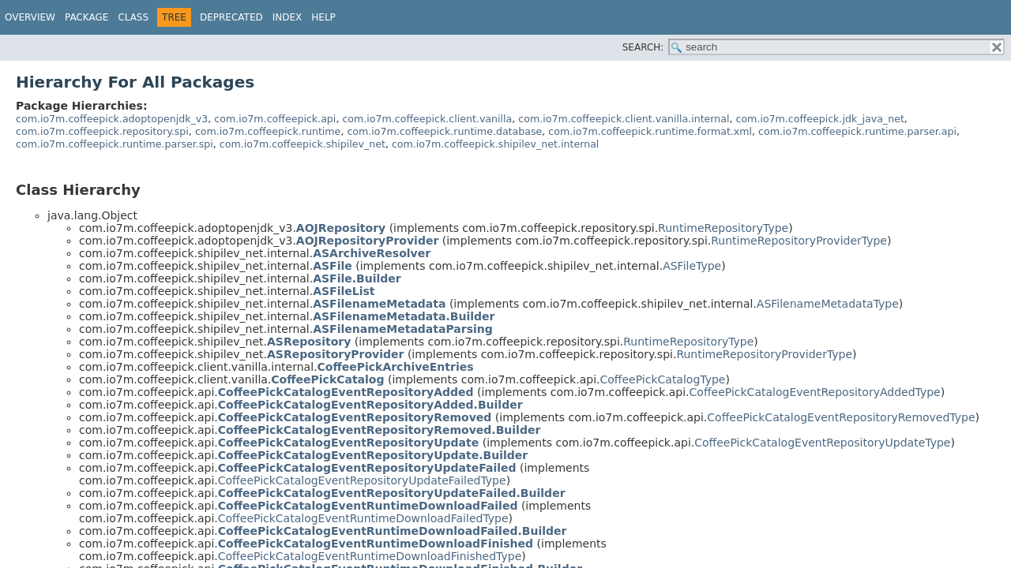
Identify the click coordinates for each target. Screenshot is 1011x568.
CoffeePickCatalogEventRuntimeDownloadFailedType (363, 518)
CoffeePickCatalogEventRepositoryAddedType (815, 392)
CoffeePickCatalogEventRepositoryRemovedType (841, 417)
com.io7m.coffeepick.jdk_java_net (819, 119)
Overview (30, 17)
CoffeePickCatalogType (662, 379)
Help (323, 17)
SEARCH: (643, 47)
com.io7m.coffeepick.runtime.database (444, 131)
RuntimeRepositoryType (723, 228)
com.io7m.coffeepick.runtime (268, 131)
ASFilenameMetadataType (828, 303)
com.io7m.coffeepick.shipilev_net (302, 144)
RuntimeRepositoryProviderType (799, 240)
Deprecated (231, 17)
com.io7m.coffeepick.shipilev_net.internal (495, 144)
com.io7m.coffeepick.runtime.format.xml (650, 131)
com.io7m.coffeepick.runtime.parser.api (857, 131)
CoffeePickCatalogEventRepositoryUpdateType (822, 442)
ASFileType (692, 266)
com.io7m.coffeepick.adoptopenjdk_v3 (112, 119)
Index (287, 17)
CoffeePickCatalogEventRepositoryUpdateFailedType (362, 480)
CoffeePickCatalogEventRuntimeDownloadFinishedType (370, 556)
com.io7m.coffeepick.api (275, 119)
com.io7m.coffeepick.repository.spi (102, 131)
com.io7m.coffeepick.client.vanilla (427, 119)
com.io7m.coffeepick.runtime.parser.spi (114, 144)
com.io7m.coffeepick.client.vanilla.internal (623, 119)
